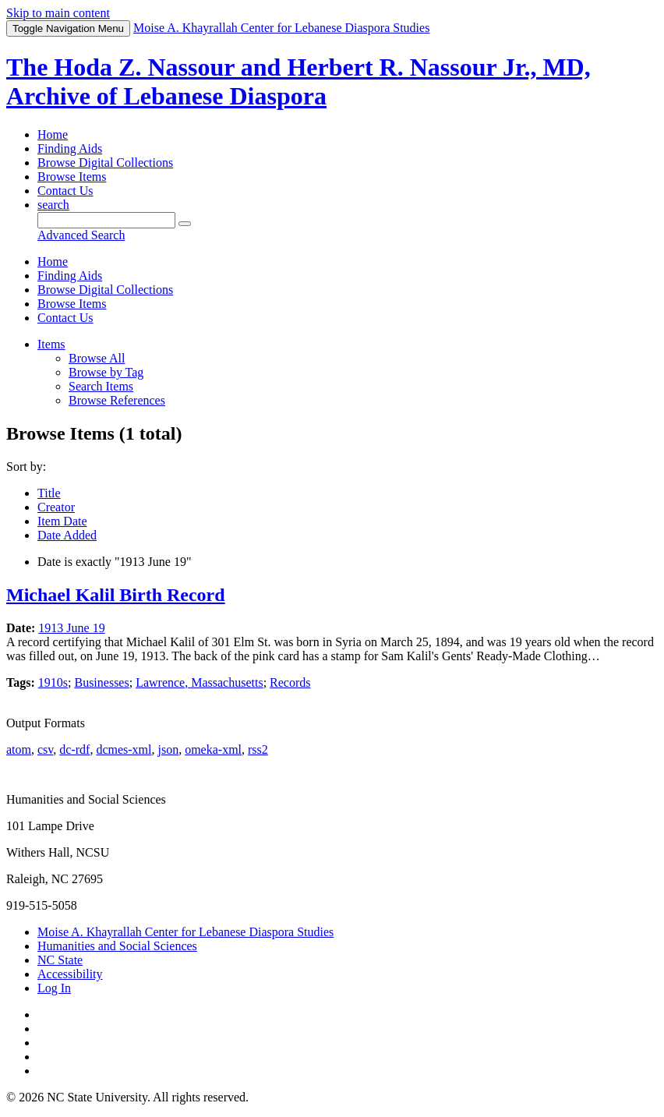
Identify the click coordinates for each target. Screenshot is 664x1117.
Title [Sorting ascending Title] (49, 493)
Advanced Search (81, 235)
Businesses (101, 682)
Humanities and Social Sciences (117, 946)
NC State (60, 960)
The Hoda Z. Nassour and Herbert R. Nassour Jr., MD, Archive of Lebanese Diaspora (298, 81)
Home (52, 134)
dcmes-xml (123, 749)
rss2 (258, 749)
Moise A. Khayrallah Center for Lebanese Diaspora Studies (185, 931)
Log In (54, 988)
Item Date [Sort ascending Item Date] (62, 521)
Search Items (101, 386)
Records (290, 682)
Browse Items (71, 176)
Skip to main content (58, 12)
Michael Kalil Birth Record (115, 595)
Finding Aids (69, 148)
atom (18, 749)
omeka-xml (213, 749)
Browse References (117, 400)
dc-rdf (74, 749)
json (167, 749)
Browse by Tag (106, 372)
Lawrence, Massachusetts (199, 682)
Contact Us (65, 190)
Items (51, 344)
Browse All (97, 358)
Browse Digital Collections (105, 162)
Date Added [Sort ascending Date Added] (67, 535)
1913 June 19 (71, 627)
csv (45, 749)
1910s (53, 682)
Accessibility (70, 974)
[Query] (106, 220)
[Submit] (184, 223)
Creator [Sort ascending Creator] (56, 507)
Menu (68, 28)
